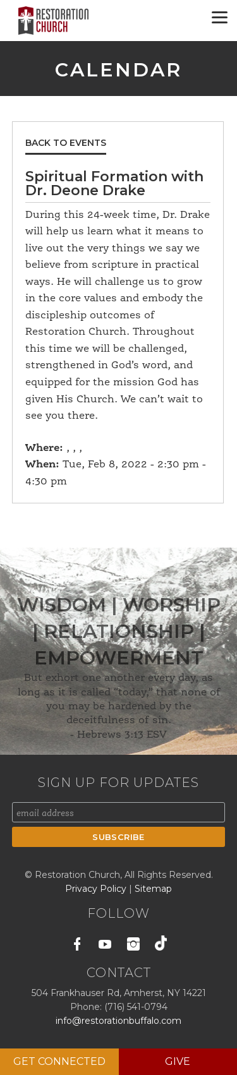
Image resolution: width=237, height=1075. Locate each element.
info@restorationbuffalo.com (118, 1020)
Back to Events (65, 142)
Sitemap (153, 888)
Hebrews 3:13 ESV (122, 735)
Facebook (77, 946)
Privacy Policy (97, 888)
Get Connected (59, 1061)
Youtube (105, 946)
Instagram (133, 946)
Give (177, 1061)
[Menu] (219, 17)
